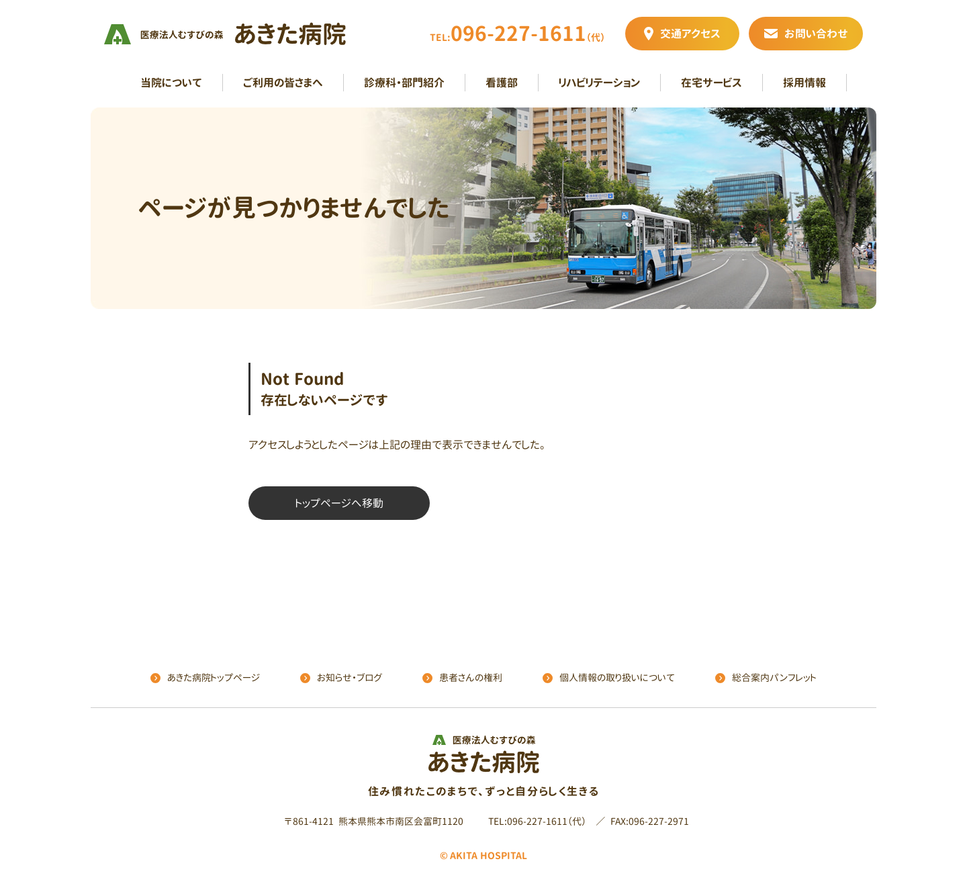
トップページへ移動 (339, 503)
